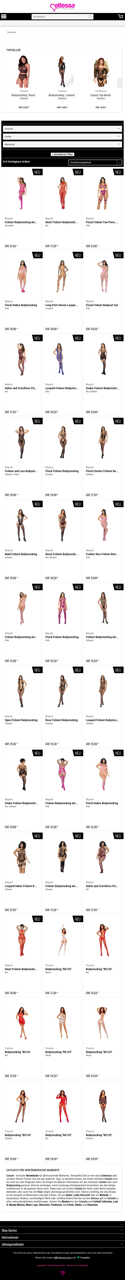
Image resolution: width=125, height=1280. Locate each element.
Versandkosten (56, 1253)
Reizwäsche (32, 1175)
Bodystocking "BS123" (58, 1052)
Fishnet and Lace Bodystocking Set (22, 471)
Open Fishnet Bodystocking (21, 720)
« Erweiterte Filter (62, 154)
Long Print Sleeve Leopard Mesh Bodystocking (62, 305)
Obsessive (44, 1204)
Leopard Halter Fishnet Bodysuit (22, 886)
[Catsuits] (11, 32)
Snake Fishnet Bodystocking (103, 388)
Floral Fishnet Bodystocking (62, 471)
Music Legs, (32, 1204)
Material (10, 144)
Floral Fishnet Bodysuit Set (102, 305)
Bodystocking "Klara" (24, 95)
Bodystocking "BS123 (17, 1052)
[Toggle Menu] (3, 18)
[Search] (90, 16)
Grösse (9, 129)
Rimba (78, 1204)
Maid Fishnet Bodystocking (21, 554)
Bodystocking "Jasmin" (62, 95)
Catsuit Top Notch (100, 95)
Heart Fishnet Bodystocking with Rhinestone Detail (62, 222)
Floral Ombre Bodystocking (21, 305)
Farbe (8, 136)
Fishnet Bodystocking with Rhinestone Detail (103, 637)
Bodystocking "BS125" (58, 969)
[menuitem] (3, 16)
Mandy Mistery (16, 1204)
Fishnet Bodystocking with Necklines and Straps (22, 222)
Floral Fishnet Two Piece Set (103, 222)
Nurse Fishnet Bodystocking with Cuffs (62, 554)
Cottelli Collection (102, 1201)
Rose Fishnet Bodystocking (61, 720)
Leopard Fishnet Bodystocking (62, 388)
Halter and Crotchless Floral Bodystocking (22, 388)
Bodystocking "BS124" (99, 969)
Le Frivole (68, 1204)
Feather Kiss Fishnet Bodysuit (103, 554)
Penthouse (56, 1204)
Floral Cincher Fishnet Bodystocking (103, 471)
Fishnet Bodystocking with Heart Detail (22, 637)
